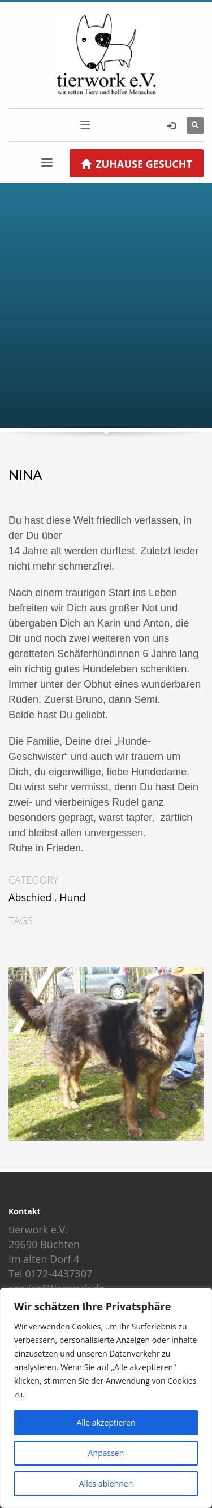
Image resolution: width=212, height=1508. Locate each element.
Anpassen (106, 1453)
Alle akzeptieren (105, 1422)
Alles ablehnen (106, 1483)
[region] (106, 1398)
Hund (72, 897)
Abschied (29, 897)
